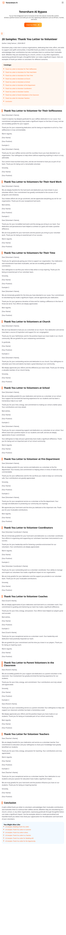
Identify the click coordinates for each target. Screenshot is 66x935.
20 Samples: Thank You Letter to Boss (16, 832)
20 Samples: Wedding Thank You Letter (17, 827)
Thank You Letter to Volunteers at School (17, 82)
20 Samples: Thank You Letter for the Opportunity (20, 841)
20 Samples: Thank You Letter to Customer (18, 829)
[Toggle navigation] (63, 2)
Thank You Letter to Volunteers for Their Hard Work (20, 72)
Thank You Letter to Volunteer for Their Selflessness (21, 69)
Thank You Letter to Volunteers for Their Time (19, 75)
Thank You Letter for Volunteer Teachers (17, 98)
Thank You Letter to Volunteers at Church (17, 79)
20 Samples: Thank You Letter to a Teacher (18, 835)
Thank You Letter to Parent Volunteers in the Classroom (22, 95)
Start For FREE (33, 25)
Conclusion (8, 101)
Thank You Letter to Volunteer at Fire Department (20, 85)
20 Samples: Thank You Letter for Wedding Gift (19, 838)
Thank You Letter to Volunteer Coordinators (18, 88)
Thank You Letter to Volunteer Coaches (17, 92)
